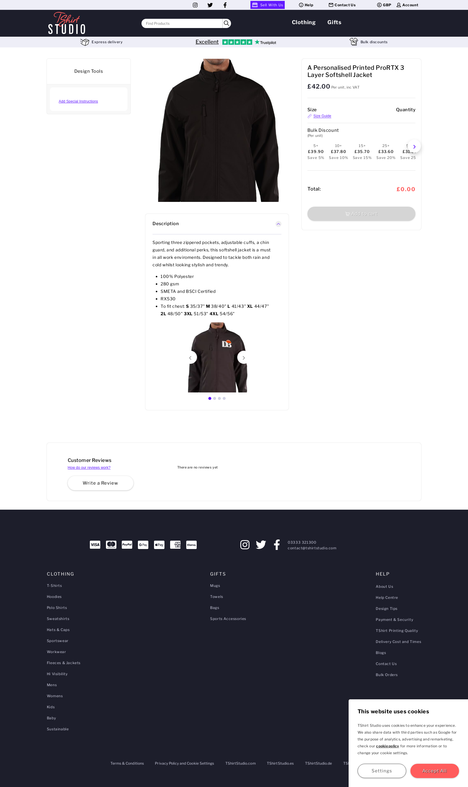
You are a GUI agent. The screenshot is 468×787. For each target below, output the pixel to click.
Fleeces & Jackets (64, 663)
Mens (52, 685)
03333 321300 (302, 542)
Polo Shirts (57, 607)
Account (407, 5)
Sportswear (58, 640)
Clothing (304, 22)
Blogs (381, 652)
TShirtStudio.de (318, 763)
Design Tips (387, 608)
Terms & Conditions (127, 763)
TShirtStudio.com (240, 763)
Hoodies (54, 596)
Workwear (56, 652)
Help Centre (387, 597)
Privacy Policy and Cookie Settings (184, 763)
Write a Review (100, 483)
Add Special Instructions (78, 101)
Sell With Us (267, 5)
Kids (51, 707)
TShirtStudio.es (280, 763)
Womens (55, 696)
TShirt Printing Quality (397, 630)
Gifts (334, 22)
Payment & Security (394, 619)
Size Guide (319, 116)
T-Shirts (54, 585)
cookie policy (387, 746)
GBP (384, 5)
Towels (216, 596)
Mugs (215, 585)
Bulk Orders (387, 674)
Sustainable (58, 729)
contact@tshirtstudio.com (312, 548)
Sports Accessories (228, 618)
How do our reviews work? (89, 468)
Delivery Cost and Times (398, 641)
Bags (214, 607)
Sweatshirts (58, 618)
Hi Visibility (57, 674)
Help (305, 5)
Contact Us (341, 5)
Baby (51, 718)
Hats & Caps (58, 629)
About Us (384, 586)
